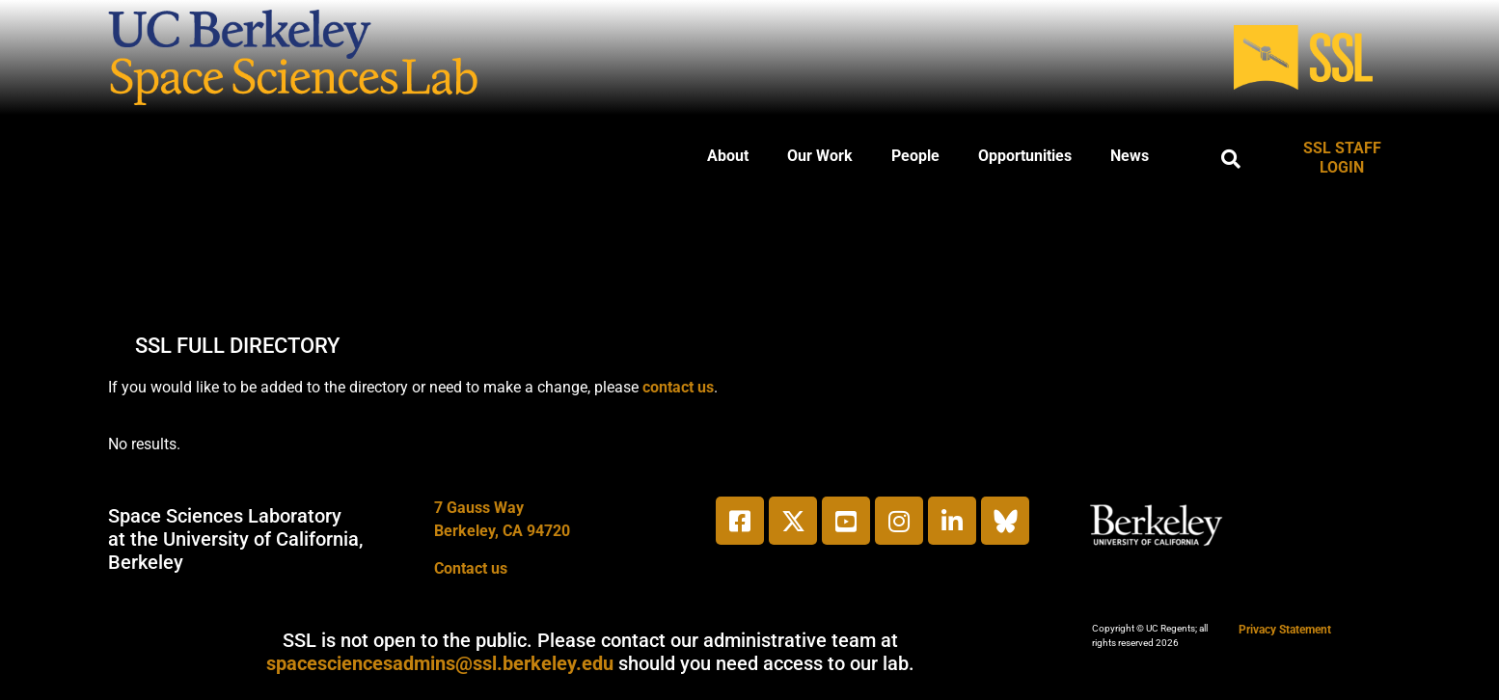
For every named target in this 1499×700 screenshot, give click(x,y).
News (1129, 156)
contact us (678, 387)
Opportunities (1025, 156)
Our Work (820, 156)
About (728, 156)
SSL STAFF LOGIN (1342, 157)
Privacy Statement (1285, 629)
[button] (1231, 159)
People (915, 156)
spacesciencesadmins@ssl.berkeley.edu (439, 663)
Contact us (470, 568)
